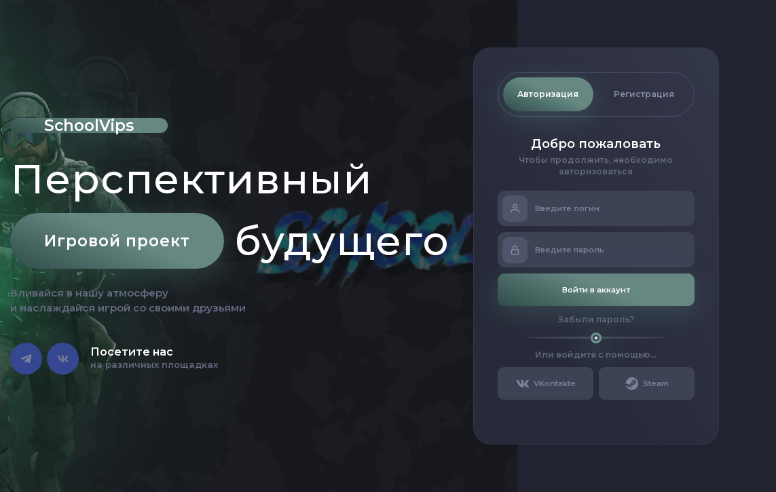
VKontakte (545, 383)
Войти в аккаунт (596, 290)
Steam (647, 383)
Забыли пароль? (596, 319)
